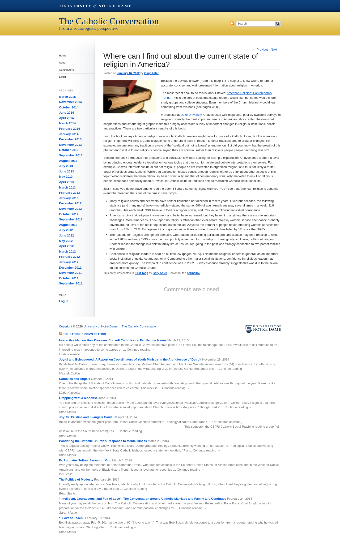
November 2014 (70, 102)
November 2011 (70, 273)
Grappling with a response (78, 398)
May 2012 (66, 241)
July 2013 (66, 166)
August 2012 (68, 225)
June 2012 (66, 235)
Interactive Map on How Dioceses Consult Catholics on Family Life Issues (112, 340)
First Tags (141, 273)
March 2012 (67, 251)
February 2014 (69, 128)
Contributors (66, 69)
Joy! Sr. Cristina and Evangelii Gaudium (88, 417)
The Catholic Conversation (109, 21)
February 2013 (69, 192)
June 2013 (66, 171)
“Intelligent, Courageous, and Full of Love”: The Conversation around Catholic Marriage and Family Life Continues (142, 498)
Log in (63, 301)
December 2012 (70, 203)
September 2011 (71, 283)
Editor (62, 76)
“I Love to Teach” (71, 518)
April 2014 (66, 118)
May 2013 (66, 176)
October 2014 (68, 107)
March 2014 (67, 123)
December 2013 (70, 139)
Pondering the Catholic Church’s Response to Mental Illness (103, 441)
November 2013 (70, 144)
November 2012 (70, 209)
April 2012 (66, 246)
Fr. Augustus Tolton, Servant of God (85, 460)
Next (276, 49)
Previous (261, 49)
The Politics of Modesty (76, 479)
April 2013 (66, 182)
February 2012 (69, 256)
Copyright (65, 326)
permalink (193, 273)
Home (62, 55)
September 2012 (71, 219)
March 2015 (67, 97)
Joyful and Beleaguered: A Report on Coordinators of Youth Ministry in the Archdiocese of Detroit (130, 359)
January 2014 (68, 134)
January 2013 (68, 198)
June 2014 (66, 112)
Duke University (191, 114)
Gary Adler (151, 73)
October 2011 (68, 278)
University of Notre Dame (95, 6)
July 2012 (66, 230)
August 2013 (68, 161)
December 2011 (70, 267)
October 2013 (68, 150)
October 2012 (68, 214)
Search (277, 23)
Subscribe (232, 23)
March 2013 (67, 187)
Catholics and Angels (74, 379)
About (62, 62)
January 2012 (68, 262)
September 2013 (71, 155)
